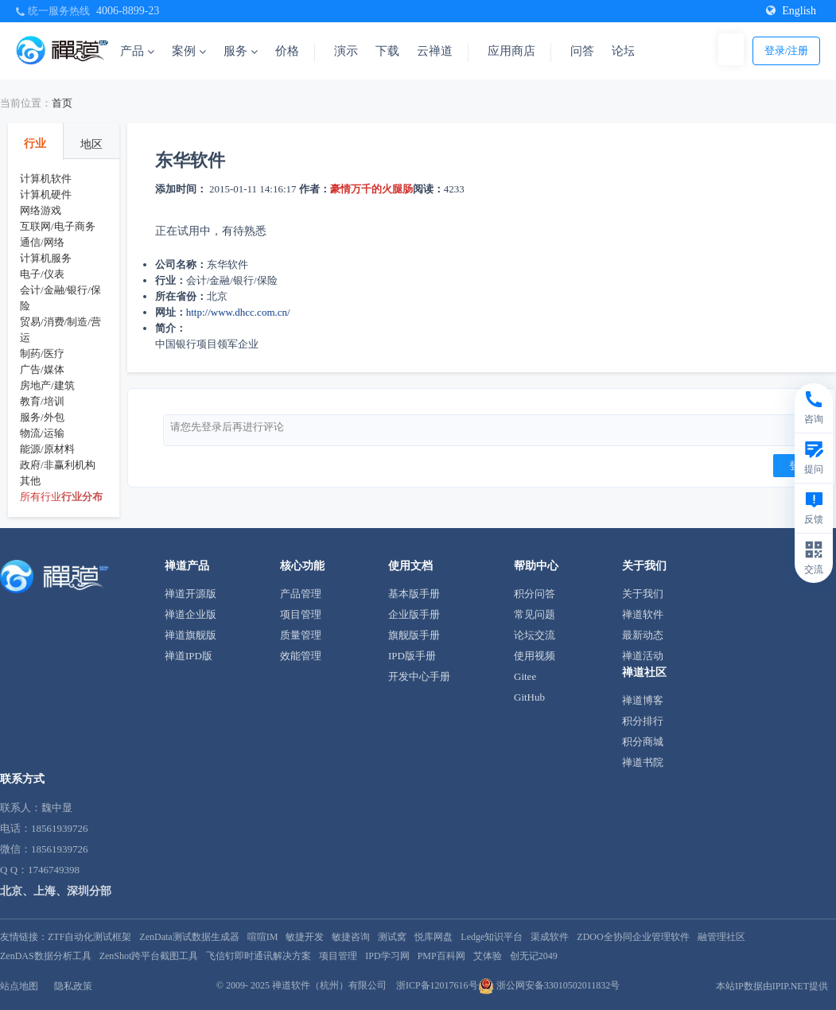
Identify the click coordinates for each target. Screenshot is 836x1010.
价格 (287, 51)
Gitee (525, 676)
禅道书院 (642, 762)
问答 (582, 51)
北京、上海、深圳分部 (55, 891)
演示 (346, 51)
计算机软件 (46, 179)
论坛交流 (534, 635)
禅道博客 (642, 700)
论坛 (624, 51)
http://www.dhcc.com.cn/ (238, 312)
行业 (35, 144)
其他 (30, 481)
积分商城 (642, 742)
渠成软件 (550, 936)
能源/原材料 (47, 449)
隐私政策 (73, 986)
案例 (189, 51)
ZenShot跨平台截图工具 (149, 955)
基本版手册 (414, 594)
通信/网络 (42, 242)
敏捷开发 (305, 936)
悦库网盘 (433, 936)
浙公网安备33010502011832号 (549, 985)
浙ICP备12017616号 (437, 985)
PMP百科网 (441, 955)
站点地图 (19, 986)
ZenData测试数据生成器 (189, 936)
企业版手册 (414, 614)
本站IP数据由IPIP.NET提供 (772, 986)
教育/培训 (42, 401)
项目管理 (300, 614)
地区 (91, 144)
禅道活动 (642, 656)
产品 (137, 51)
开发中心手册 (419, 676)
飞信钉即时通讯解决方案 (258, 955)
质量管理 (300, 635)
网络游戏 (40, 210)
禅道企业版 (190, 614)
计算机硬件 (46, 194)
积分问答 (534, 594)
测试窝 (392, 936)
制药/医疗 (42, 353)
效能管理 (300, 656)
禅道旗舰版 (190, 635)
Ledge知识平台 (492, 936)
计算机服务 (46, 258)
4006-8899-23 (127, 11)
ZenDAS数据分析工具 (45, 955)
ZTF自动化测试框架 (89, 936)
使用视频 (534, 656)
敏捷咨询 (351, 936)
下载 (387, 51)
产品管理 (300, 594)
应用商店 (511, 51)
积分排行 (642, 721)
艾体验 (487, 955)
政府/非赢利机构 (57, 465)
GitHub (529, 697)
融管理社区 (721, 936)
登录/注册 (786, 50)
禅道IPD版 (188, 656)
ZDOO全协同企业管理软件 (633, 936)
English (791, 11)
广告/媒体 (42, 369)
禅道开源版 (190, 594)
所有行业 (40, 497)
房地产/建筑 (47, 385)
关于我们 (642, 594)
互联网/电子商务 (57, 226)
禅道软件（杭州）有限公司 (329, 985)
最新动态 (642, 635)
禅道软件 (642, 614)
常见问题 (534, 614)
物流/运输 (42, 433)
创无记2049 (534, 955)
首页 (62, 103)
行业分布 (82, 497)
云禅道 (435, 51)
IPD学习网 (387, 955)
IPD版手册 (412, 656)
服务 (241, 51)
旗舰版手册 (414, 635)
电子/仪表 (42, 274)
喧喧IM (262, 936)
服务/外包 (42, 417)
